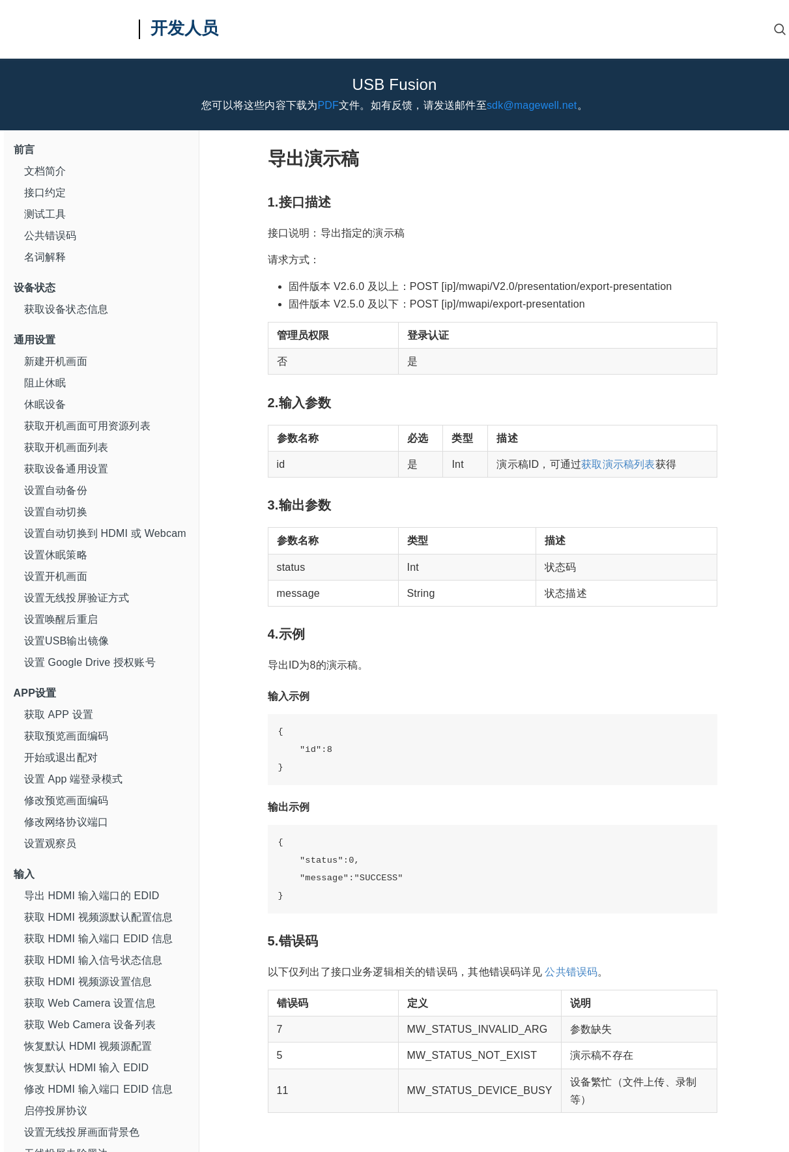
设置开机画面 (55, 576)
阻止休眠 (45, 382)
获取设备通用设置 (66, 468)
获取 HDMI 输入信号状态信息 (93, 960)
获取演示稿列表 (618, 464)
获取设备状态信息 (66, 309)
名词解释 (45, 257)
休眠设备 (45, 404)
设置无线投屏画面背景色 (82, 1132)
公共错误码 (50, 235)
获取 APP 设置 (58, 714)
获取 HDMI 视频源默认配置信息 (98, 917)
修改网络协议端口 (66, 822)
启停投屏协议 (55, 1110)
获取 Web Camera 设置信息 (90, 1003)
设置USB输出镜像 (66, 640)
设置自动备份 (55, 490)
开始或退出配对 (61, 757)
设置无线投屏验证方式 (77, 597)
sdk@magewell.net (532, 105)
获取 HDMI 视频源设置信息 (88, 981)
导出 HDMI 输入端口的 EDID (92, 895)
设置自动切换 (55, 511)
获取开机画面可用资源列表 (87, 425)
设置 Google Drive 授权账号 (90, 662)
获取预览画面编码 (66, 736)
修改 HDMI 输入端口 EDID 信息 (98, 1089)
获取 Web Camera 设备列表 (90, 1024)
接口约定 (45, 192)
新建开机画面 (55, 361)
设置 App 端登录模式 (73, 779)
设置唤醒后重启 (61, 619)
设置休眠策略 (55, 554)
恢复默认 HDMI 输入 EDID (86, 1067)
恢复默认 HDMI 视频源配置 (88, 1046)
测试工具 (45, 214)
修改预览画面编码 (66, 800)
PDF (328, 105)
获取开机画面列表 (66, 447)
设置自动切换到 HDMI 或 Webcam (105, 533)
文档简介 (45, 171)
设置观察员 (50, 843)
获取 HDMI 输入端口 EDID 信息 (98, 938)
